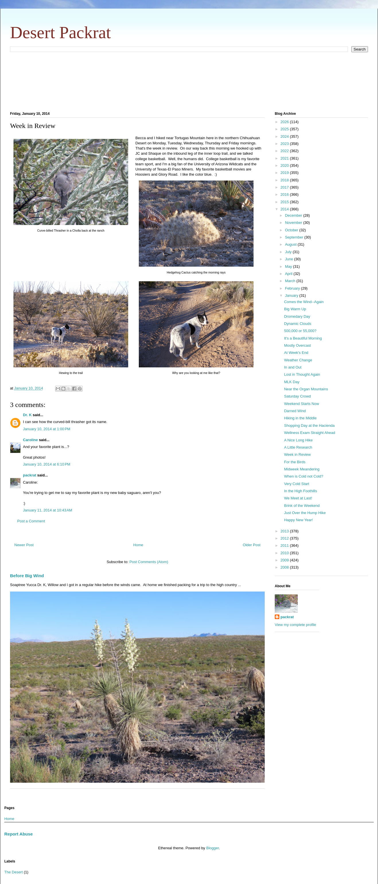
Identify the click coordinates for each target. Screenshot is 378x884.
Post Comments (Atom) (148, 562)
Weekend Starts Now (301, 404)
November (294, 222)
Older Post (251, 545)
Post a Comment (31, 521)
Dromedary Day (297, 316)
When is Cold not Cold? (303, 476)
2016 (285, 194)
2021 (285, 158)
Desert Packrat (60, 32)
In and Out (292, 367)
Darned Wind (295, 411)
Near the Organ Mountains (306, 389)
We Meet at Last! (298, 498)
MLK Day (291, 382)
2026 (285, 122)
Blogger (212, 848)
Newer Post (24, 545)
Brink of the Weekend (301, 505)
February (293, 288)
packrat (29, 475)
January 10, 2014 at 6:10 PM (46, 464)
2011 (285, 545)
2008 (285, 567)
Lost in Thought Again (302, 374)
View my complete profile (295, 625)
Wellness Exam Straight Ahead (309, 433)
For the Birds (294, 462)
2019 (285, 172)
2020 (285, 165)
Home (138, 545)
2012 (285, 538)
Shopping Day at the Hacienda (309, 425)
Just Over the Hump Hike (305, 513)
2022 (285, 151)
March (291, 281)
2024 (285, 136)
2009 (285, 560)
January (292, 295)
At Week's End (296, 352)
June (289, 259)
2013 (285, 531)
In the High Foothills (300, 491)
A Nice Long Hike (298, 440)
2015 (285, 202)
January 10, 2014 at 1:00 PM (46, 429)
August (291, 244)
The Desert (13, 872)
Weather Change (298, 360)
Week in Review (297, 454)
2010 (285, 553)
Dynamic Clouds (297, 323)
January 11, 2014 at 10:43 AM (47, 510)
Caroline (30, 440)
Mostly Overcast (297, 345)
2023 (285, 143)
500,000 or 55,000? (300, 331)
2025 (285, 129)
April (289, 274)
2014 (285, 209)
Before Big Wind (27, 575)
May (289, 266)
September (294, 237)
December (294, 215)
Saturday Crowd (297, 396)
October (292, 230)
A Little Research (298, 447)
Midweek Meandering (301, 469)
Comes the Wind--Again (304, 302)
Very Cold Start (296, 484)
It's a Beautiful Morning (303, 338)
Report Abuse (18, 833)
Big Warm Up (295, 309)
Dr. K (27, 415)
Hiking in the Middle (300, 418)
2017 (285, 187)
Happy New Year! (298, 520)
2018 (285, 180)
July (289, 252)
